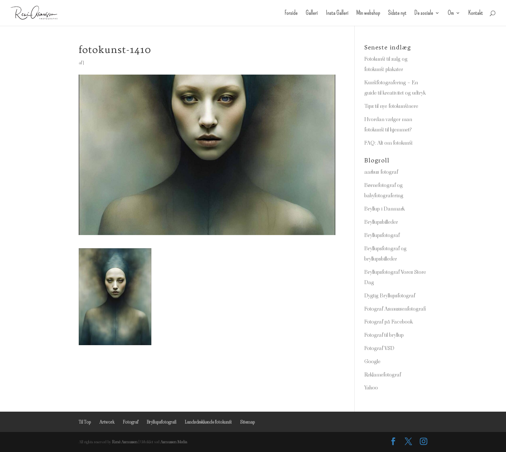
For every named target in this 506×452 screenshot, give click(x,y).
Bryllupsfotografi (161, 422)
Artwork (106, 422)
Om (451, 13)
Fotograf (130, 422)
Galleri (312, 13)
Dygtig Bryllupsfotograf (389, 295)
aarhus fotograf (381, 172)
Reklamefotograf (382, 374)
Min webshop (368, 13)
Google (372, 361)
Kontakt (475, 13)
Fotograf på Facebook (388, 321)
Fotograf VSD (379, 348)
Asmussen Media (173, 442)
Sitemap (247, 422)
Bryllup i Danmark (384, 208)
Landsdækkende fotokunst (208, 422)
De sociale (423, 13)
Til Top (85, 422)
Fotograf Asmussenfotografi (395, 309)
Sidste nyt (397, 13)
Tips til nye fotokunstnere (391, 106)
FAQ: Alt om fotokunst (388, 143)
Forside (291, 13)
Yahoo (371, 387)
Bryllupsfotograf (382, 235)
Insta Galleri (337, 13)
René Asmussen (124, 442)
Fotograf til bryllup (384, 335)
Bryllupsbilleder (381, 222)
